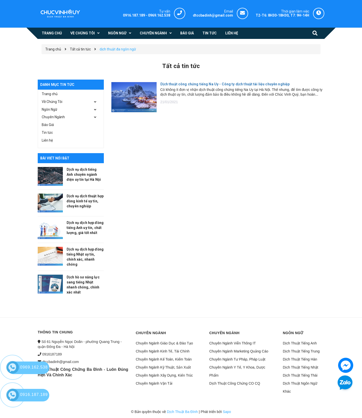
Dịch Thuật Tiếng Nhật (300, 367)
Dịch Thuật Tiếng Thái (300, 375)
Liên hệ (47, 140)
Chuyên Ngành (53, 117)
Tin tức (47, 133)
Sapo (227, 412)
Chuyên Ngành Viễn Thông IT (232, 343)
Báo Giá (48, 125)
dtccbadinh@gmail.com (60, 362)
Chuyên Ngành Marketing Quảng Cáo (238, 351)
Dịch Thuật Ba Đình (182, 412)
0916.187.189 (134, 15)
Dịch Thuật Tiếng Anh (300, 343)
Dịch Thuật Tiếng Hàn (300, 359)
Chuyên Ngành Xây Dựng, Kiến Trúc (164, 375)
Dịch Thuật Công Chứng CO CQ (234, 383)
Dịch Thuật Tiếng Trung (301, 351)
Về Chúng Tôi (52, 102)
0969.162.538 (159, 15)
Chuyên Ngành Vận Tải (154, 383)
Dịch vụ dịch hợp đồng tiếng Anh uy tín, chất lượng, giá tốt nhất (85, 228)
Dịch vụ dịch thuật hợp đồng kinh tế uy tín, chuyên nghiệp (85, 201)
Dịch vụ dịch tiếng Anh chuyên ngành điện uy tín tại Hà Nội (84, 174)
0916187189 (52, 354)
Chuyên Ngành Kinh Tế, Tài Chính (163, 351)
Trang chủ (50, 94)
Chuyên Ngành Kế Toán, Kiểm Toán (164, 359)
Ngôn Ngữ (49, 109)
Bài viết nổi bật (54, 158)
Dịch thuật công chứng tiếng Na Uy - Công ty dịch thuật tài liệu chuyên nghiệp (225, 84)
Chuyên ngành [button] (151, 333)
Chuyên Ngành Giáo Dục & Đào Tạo (164, 343)
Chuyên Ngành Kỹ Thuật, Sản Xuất (163, 367)
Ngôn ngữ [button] (293, 333)
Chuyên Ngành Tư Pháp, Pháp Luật (237, 359)
